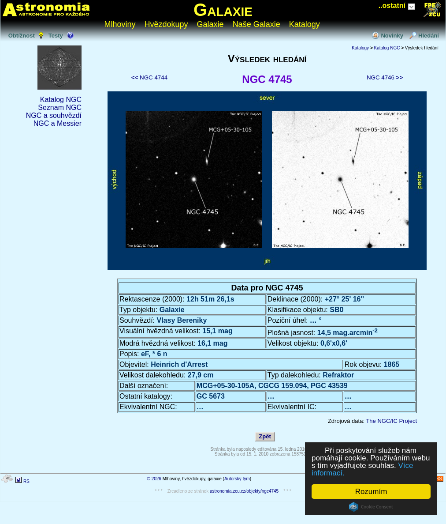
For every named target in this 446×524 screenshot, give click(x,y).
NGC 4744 (149, 77)
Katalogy (304, 24)
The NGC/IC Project (391, 421)
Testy (55, 35)
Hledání (428, 35)
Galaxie (223, 9)
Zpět (265, 436)
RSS (437, 478)
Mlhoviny (120, 24)
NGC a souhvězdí (54, 115)
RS (26, 481)
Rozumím (371, 491)
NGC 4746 (385, 77)
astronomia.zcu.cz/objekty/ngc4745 (244, 491)
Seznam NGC (60, 107)
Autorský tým (237, 478)
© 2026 (154, 478)
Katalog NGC (61, 99)
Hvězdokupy (166, 24)
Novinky (392, 35)
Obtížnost (21, 35)
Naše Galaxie (256, 24)
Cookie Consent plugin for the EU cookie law (371, 507)
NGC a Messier (57, 123)
